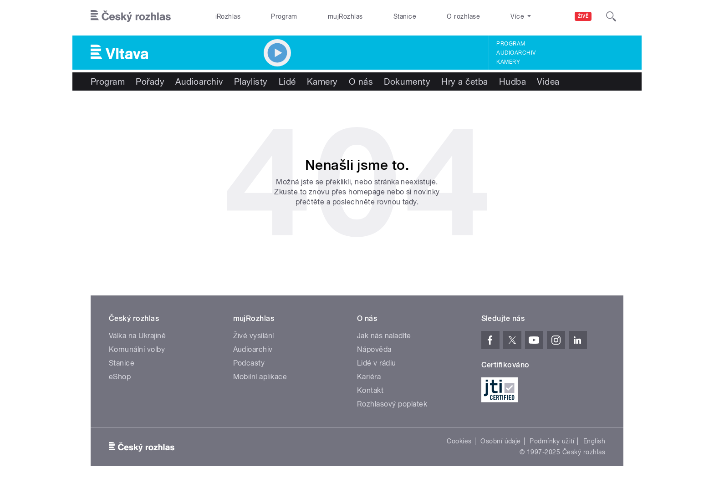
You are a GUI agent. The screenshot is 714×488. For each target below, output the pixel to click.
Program (284, 16)
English (594, 441)
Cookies (459, 441)
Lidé (287, 81)
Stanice (404, 16)
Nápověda (374, 349)
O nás (361, 81)
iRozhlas (228, 16)
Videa (548, 81)
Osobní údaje (500, 441)
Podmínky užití (552, 441)
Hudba (512, 81)
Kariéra (369, 376)
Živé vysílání (253, 335)
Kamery (508, 62)
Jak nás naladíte (384, 335)
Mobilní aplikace (260, 376)
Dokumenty (407, 81)
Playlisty (251, 81)
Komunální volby (137, 349)
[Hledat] (611, 16)
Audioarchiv (516, 53)
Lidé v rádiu (376, 363)
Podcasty (249, 363)
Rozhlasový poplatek (392, 404)
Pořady (150, 81)
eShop (120, 376)
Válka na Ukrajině (137, 335)
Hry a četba (464, 81)
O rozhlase (463, 16)
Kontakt (370, 390)
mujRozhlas (345, 16)
